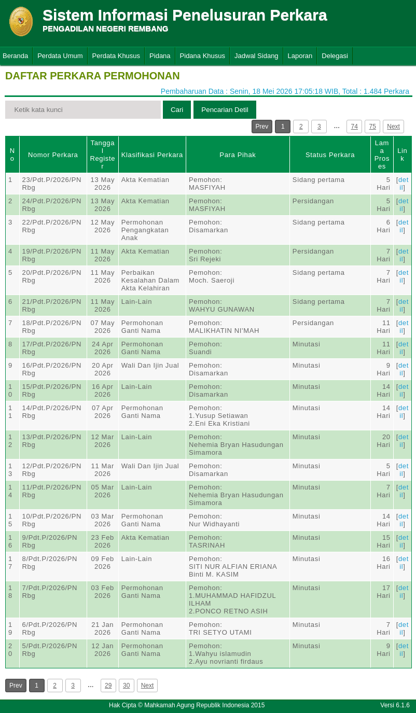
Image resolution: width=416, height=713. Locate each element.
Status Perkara (330, 155)
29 (108, 685)
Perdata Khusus (116, 56)
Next (393, 126)
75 (372, 126)
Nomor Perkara (53, 155)
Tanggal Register (102, 154)
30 (126, 685)
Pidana (159, 56)
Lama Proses (382, 154)
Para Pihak (237, 155)
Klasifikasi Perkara (152, 155)
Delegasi (335, 56)
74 (354, 126)
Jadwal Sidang (256, 56)
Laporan (300, 56)
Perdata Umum (59, 56)
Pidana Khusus (202, 56)
